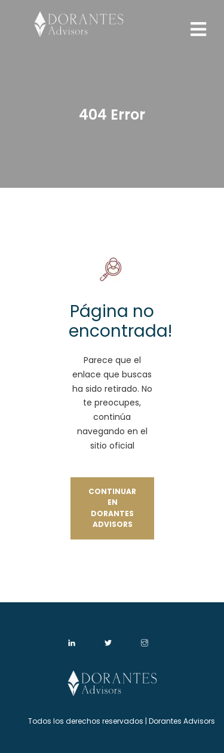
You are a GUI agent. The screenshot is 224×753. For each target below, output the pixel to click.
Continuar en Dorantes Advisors (112, 508)
